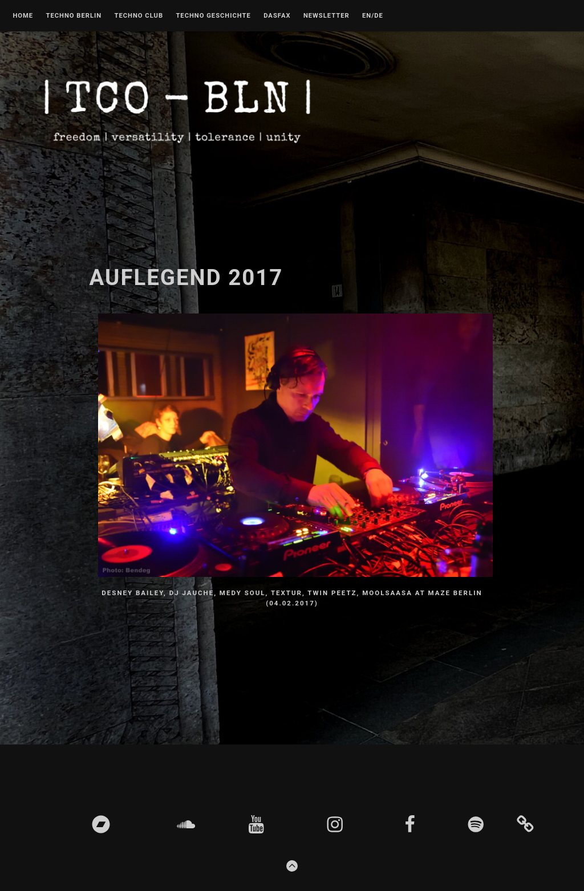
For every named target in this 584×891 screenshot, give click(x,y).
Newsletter (326, 16)
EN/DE (372, 16)
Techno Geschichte (213, 16)
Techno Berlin (74, 16)
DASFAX (276, 16)
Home (23, 16)
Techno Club (138, 16)
